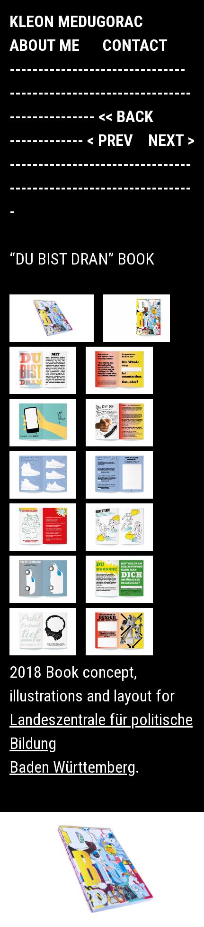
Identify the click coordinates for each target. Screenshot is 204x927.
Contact (135, 45)
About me (44, 45)
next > (171, 140)
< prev (112, 140)
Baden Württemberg (72, 766)
